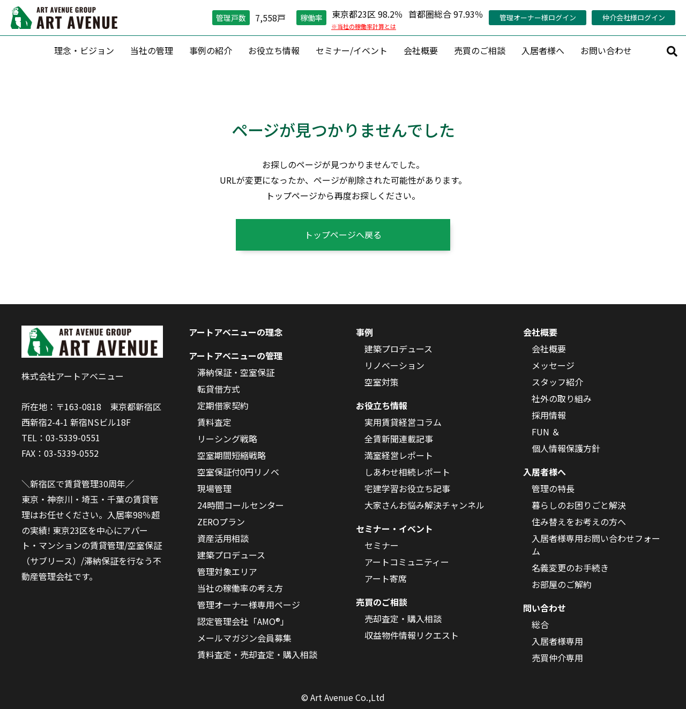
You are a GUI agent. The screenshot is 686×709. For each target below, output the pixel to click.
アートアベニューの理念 (235, 332)
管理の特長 (553, 488)
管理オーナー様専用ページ (248, 604)
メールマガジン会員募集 (244, 637)
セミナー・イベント (394, 528)
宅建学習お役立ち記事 (407, 488)
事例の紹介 (210, 50)
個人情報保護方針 (566, 448)
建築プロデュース (231, 554)
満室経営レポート (398, 455)
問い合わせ (544, 607)
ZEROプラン (221, 521)
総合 (540, 624)
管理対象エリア (227, 571)
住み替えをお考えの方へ (579, 521)
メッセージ (553, 365)
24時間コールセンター (240, 505)
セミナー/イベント (351, 50)
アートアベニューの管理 (235, 355)
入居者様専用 (557, 641)
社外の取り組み (562, 398)
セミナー (381, 545)
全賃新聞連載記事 (398, 438)
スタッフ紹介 (557, 381)
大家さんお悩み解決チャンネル (424, 505)
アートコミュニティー (406, 561)
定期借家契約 (223, 405)
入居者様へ (542, 50)
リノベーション (394, 365)
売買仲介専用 (557, 657)
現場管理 (214, 488)
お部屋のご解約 (562, 584)
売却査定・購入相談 (403, 618)
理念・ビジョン (84, 50)
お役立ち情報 (274, 50)
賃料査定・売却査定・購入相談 (257, 654)
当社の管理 (151, 50)
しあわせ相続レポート (407, 471)
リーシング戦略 (227, 438)
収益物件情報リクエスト (411, 635)
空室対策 (381, 381)
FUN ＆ (546, 431)
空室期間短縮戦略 (231, 455)
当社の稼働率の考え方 (240, 588)
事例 (364, 332)
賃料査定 (214, 422)
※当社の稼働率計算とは (363, 26)
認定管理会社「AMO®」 (243, 621)
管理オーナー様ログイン (537, 17)
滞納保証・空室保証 (235, 372)
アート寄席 (385, 578)
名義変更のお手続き (570, 567)
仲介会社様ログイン (633, 17)
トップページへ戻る (343, 234)
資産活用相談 (223, 538)
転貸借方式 (218, 388)
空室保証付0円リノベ (238, 471)
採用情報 (549, 415)
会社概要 (421, 50)
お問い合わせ (606, 50)
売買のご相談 (479, 50)
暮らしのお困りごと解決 (579, 505)
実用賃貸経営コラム (403, 422)
